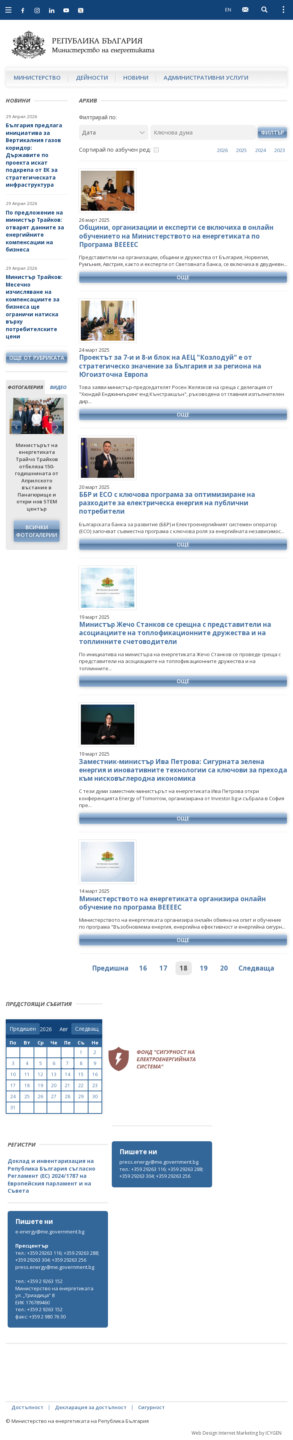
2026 (222, 150)
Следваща (256, 968)
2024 (260, 150)
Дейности (92, 77)
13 (53, 1074)
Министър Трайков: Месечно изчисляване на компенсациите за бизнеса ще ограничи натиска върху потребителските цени (34, 306)
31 (13, 1107)
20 (224, 968)
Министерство (37, 77)
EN (228, 9)
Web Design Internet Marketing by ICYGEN (237, 1433)
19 (204, 968)
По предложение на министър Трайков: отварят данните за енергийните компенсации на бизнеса (35, 231)
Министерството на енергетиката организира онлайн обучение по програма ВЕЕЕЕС (172, 902)
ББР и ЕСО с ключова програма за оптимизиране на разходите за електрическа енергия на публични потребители (167, 503)
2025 (241, 150)
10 (13, 1074)
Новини (135, 77)
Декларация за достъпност (91, 1407)
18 (183, 968)
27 (53, 1096)
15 (81, 1074)
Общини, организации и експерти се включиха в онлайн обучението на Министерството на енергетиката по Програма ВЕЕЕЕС (176, 235)
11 (27, 1074)
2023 (279, 150)
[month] (65, 1029)
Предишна (110, 968)
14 (67, 1074)
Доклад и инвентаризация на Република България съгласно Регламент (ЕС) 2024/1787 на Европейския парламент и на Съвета (51, 1175)
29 (81, 1096)
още (183, 277)
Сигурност (151, 1407)
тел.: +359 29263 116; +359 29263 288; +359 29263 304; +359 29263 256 (161, 1173)
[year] (46, 1029)
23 (95, 1085)
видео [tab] (58, 387)
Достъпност (27, 1407)
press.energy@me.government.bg (158, 1161)
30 (95, 1096)
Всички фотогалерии (36, 531)
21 (67, 1085)
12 (40, 1074)
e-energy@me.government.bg (49, 1231)
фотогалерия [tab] (25, 387)
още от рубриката (36, 357)
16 (143, 968)
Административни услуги (206, 77)
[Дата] (113, 132)
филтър (272, 132)
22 (81, 1085)
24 (13, 1096)
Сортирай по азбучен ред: (115, 149)
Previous (16, 427)
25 (27, 1096)
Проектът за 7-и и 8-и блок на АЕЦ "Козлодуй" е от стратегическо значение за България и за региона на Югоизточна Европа (170, 365)
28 (67, 1096)
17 (163, 968)
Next (57, 427)
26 (40, 1096)
